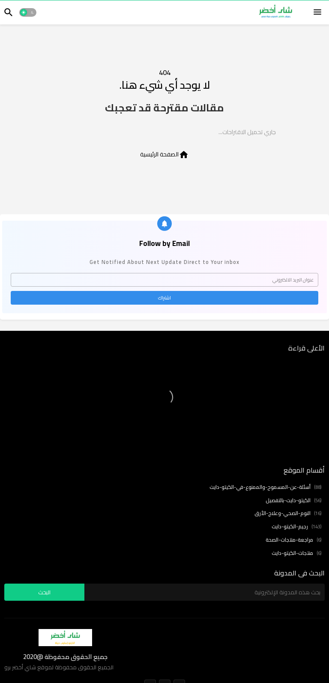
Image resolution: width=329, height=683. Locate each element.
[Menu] (317, 12)
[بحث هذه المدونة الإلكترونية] (204, 592)
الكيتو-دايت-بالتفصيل (293, 500)
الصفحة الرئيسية (164, 154)
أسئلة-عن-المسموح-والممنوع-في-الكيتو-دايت (265, 487)
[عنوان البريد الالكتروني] (164, 280)
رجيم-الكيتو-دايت (296, 526)
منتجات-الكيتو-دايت (296, 553)
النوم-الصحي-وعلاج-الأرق (287, 513)
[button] (27, 12)
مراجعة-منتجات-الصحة (293, 540)
